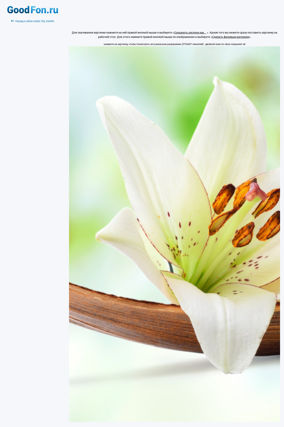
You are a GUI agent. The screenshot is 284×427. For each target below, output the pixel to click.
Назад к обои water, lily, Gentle (32, 21)
